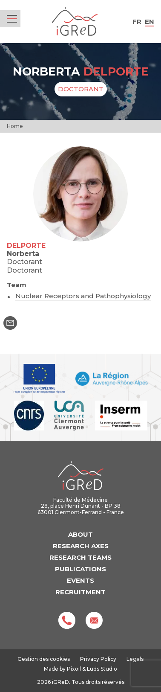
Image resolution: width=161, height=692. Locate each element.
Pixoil (74, 669)
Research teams (80, 557)
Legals (135, 659)
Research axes (81, 546)
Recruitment (80, 592)
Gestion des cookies (43, 659)
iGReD (75, 21)
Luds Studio (102, 669)
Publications (80, 569)
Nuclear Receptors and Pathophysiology (83, 296)
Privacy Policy (98, 659)
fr (136, 21)
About (80, 534)
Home (15, 126)
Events (80, 580)
